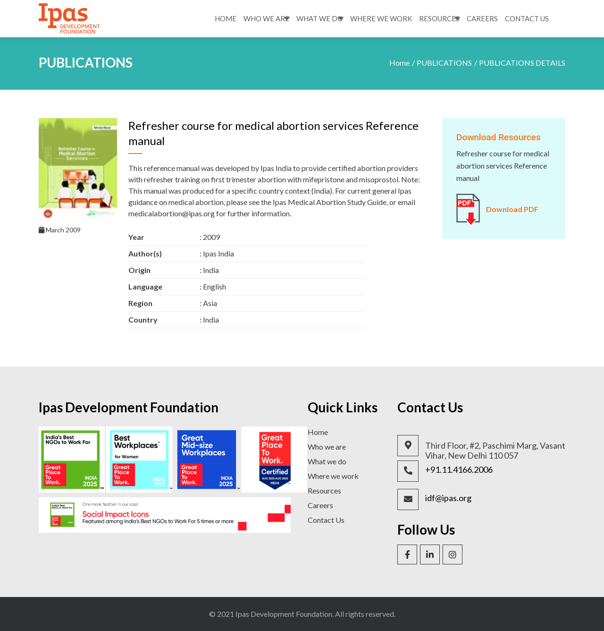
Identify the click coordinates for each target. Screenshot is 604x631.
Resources (439, 18)
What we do (327, 461)
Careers (482, 18)
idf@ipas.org (448, 498)
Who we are (327, 446)
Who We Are (266, 18)
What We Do (319, 18)
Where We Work (381, 18)
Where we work (333, 475)
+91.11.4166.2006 (459, 470)
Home (225, 18)
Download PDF (512, 209)
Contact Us (527, 18)
